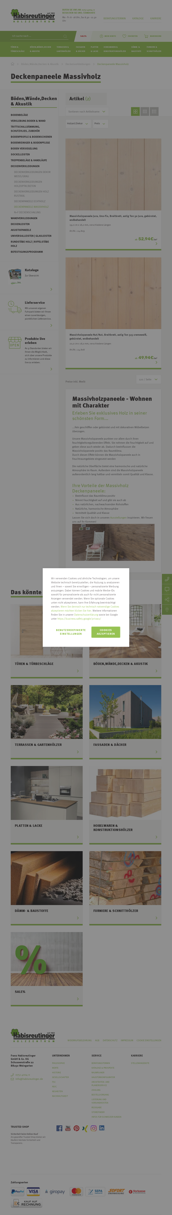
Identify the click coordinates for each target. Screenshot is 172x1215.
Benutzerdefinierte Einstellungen (71, 632)
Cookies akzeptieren (106, 632)
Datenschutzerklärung (86, 615)
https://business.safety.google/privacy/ (79, 619)
